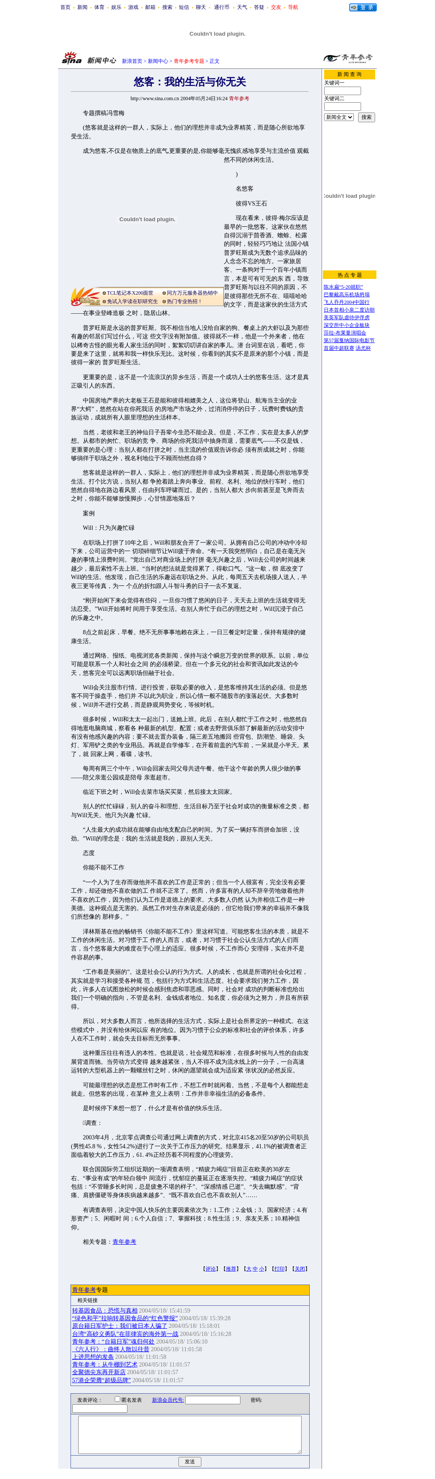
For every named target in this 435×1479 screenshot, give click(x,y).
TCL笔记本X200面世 (130, 293)
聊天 (201, 7)
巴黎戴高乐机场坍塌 (347, 295)
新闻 (82, 7)
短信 (184, 7)
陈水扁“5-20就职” (343, 287)
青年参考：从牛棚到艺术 (105, 1364)
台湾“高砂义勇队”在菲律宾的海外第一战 (125, 1334)
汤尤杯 (363, 348)
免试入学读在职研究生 (132, 301)
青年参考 (124, 1242)
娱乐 (116, 7)
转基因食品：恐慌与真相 (105, 1310)
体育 (99, 7)
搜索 (167, 7)
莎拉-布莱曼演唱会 (345, 333)
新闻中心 (158, 61)
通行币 (221, 7)
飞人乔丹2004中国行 (347, 302)
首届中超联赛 (339, 348)
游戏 (133, 7)
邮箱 (150, 7)
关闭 (300, 1269)
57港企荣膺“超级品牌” (101, 1380)
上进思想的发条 (93, 1357)
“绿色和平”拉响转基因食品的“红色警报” (125, 1318)
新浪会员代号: (162, 1400)
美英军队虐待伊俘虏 (347, 318)
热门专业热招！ (185, 301)
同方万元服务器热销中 (192, 293)
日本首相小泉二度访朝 (349, 310)
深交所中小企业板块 (347, 325)
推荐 (231, 1269)
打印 (279, 1269)
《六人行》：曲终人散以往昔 (111, 1349)
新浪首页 (132, 61)
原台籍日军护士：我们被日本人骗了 (119, 1326)
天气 (242, 7)
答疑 (259, 7)
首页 (65, 7)
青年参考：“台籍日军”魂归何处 (113, 1341)
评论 (211, 1269)
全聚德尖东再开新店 (99, 1372)
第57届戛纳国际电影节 (349, 340)
